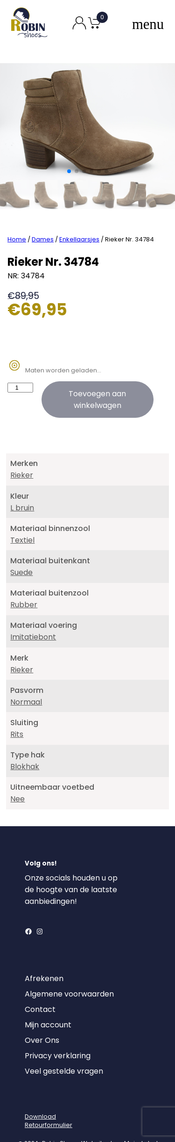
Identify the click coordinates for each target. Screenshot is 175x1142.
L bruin (22, 486)
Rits (16, 713)
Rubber (23, 584)
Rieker (21, 454)
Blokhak (24, 746)
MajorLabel (141, 1122)
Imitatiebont (33, 616)
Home (16, 218)
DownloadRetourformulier (48, 1099)
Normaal (26, 681)
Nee (17, 778)
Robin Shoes (59, 1122)
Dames (43, 218)
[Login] (33, 1079)
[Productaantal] (20, 367)
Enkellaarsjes (79, 218)
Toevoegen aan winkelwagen (97, 379)
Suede (21, 551)
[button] (69, 171)
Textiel (22, 519)
